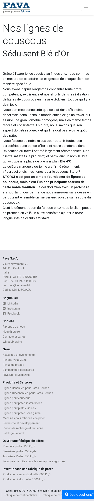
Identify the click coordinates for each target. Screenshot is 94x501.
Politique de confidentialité (20, 495)
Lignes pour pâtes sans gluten (22, 413)
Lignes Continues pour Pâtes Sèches (26, 388)
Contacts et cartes (14, 336)
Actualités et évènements (19, 354)
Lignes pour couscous (16, 398)
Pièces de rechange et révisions (23, 428)
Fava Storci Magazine (16, 375)
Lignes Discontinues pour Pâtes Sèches (28, 393)
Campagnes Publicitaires (18, 369)
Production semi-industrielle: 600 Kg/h (27, 474)
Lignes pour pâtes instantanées (22, 403)
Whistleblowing (12, 341)
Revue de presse (13, 364)
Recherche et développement (21, 423)
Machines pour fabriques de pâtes (24, 418)
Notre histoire (11, 331)
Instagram (11, 308)
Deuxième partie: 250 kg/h (19, 451)
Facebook (11, 313)
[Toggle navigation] (86, 7)
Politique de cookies (55, 495)
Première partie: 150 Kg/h (19, 446)
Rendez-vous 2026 (15, 359)
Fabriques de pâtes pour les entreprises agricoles (34, 461)
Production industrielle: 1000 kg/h (24, 479)
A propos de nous (14, 326)
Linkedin (10, 303)
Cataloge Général (13, 433)
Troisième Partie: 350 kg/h (19, 456)
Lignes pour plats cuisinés (19, 408)
